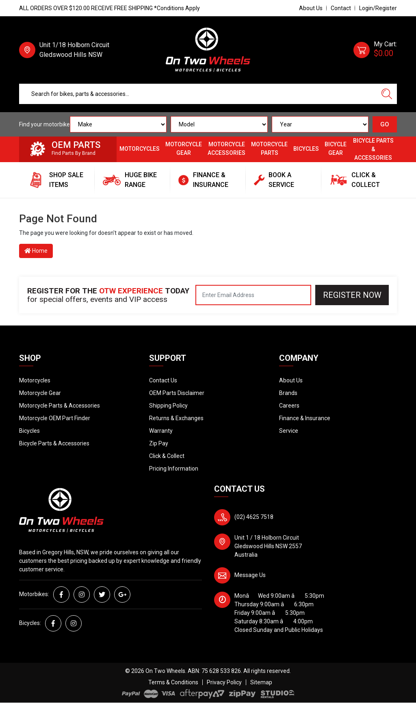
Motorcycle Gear (183, 148)
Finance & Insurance (304, 418)
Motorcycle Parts (269, 148)
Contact (341, 8)
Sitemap (261, 682)
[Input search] (198, 94)
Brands (288, 393)
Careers (289, 405)
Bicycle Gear (336, 148)
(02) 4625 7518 (253, 517)
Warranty (161, 430)
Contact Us (163, 380)
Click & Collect (166, 456)
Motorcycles (139, 148)
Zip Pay (158, 443)
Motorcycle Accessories (226, 148)
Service (288, 430)
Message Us (250, 575)
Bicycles (306, 148)
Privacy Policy (224, 682)
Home (36, 250)
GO (384, 124)
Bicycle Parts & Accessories (373, 149)
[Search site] (387, 94)
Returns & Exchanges (176, 418)
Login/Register (378, 8)
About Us (311, 8)
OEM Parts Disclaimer (176, 393)
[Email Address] (253, 295)
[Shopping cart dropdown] (375, 50)
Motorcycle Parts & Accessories (59, 405)
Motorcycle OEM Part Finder (54, 418)
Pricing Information (173, 468)
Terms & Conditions (173, 682)
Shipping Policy (168, 405)
